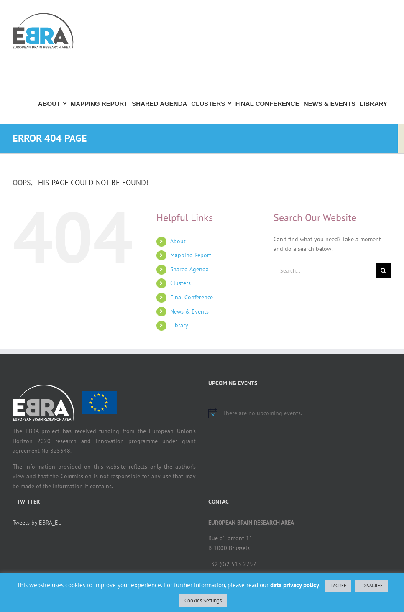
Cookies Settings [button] (203, 600)
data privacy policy (294, 585)
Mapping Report (190, 255)
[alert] (299, 413)
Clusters (180, 283)
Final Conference (191, 297)
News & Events (189, 311)
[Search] (383, 270)
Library (179, 325)
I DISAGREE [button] (371, 586)
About (178, 241)
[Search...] (325, 270)
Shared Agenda (189, 269)
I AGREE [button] (338, 586)
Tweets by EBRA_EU (37, 522)
